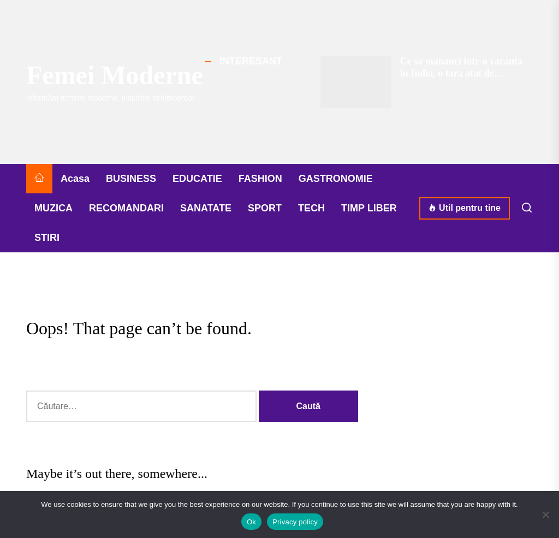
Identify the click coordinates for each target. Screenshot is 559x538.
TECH (311, 208)
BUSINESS (131, 178)
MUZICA (53, 208)
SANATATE (205, 208)
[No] (545, 514)
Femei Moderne (114, 75)
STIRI (47, 237)
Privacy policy (295, 522)
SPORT (265, 208)
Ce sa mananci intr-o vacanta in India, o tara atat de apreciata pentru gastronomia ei (461, 79)
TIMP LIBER (369, 208)
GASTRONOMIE (336, 178)
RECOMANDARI (126, 208)
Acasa (75, 178)
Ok (251, 522)
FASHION (260, 178)
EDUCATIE (197, 178)
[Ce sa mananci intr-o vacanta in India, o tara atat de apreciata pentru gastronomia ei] (355, 82)
